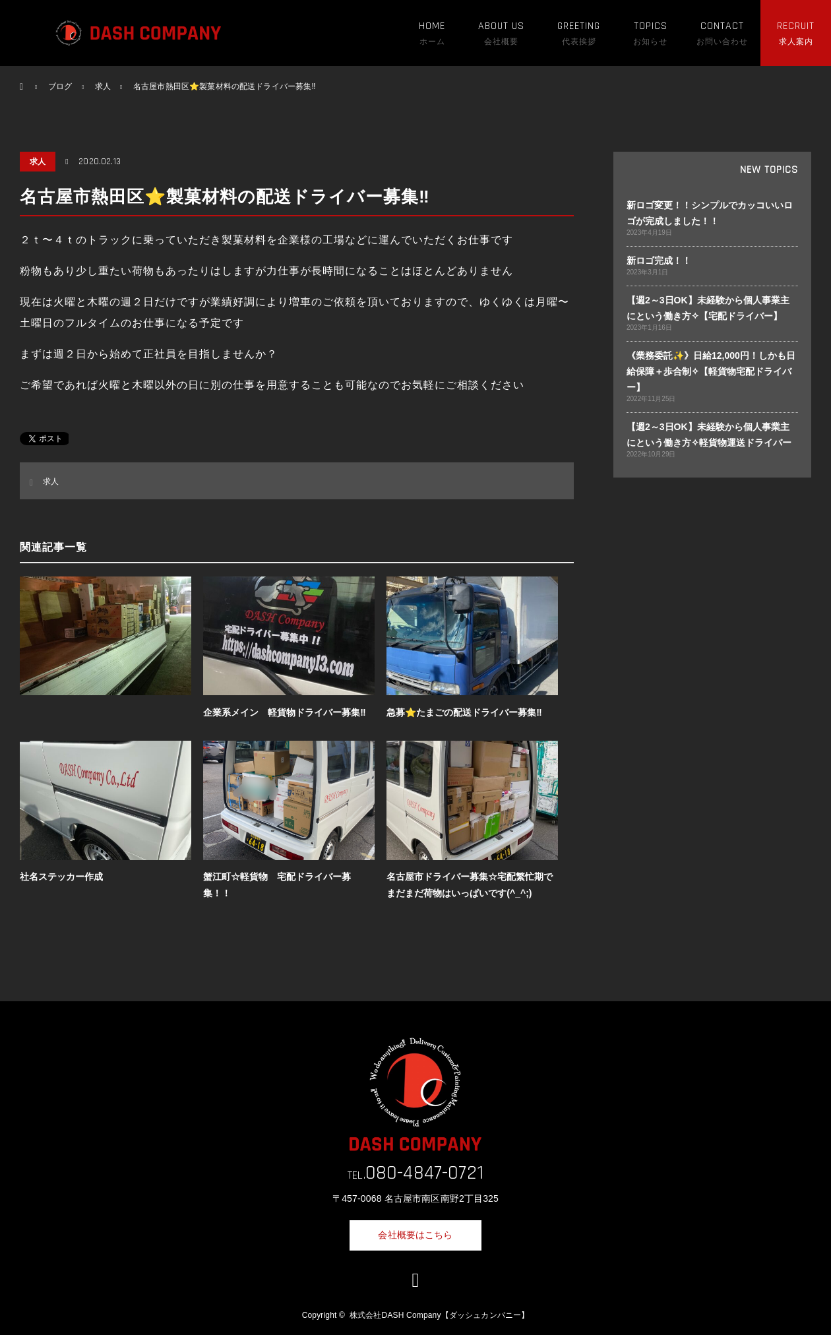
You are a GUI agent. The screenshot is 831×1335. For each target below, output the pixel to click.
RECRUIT (796, 26)
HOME (432, 26)
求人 (38, 161)
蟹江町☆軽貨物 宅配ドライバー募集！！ (277, 884)
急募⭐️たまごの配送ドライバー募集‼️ (463, 712)
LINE (415, 1280)
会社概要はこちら (415, 1234)
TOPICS (650, 26)
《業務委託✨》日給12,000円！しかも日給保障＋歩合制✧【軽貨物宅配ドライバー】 (711, 371)
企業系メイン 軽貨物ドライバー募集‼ (284, 712)
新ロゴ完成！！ (659, 260)
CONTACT (722, 26)
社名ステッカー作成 (61, 876)
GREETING (578, 26)
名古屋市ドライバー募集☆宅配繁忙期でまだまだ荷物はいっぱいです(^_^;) (469, 884)
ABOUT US (501, 26)
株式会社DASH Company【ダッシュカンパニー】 (439, 1315)
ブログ (60, 86)
